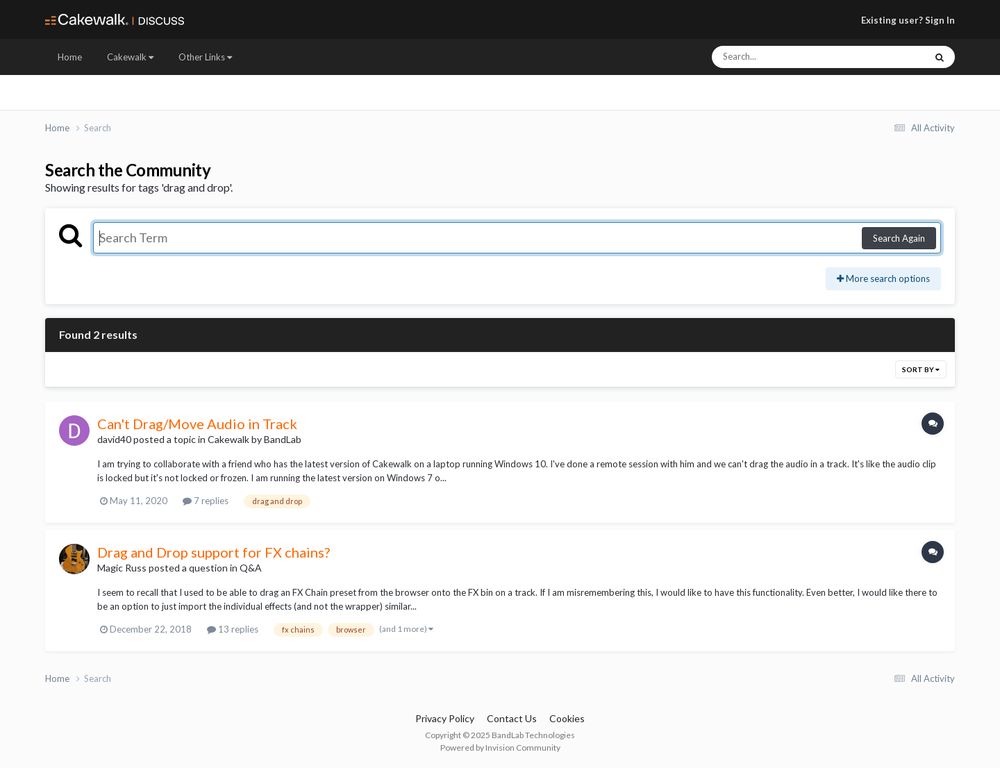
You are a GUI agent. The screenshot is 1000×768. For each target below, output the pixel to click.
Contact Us (512, 718)
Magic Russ (122, 568)
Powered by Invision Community (500, 747)
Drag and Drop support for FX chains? (213, 552)
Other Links (205, 56)
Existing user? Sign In (908, 20)
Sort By (921, 369)
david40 (114, 439)
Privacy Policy (444, 718)
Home (70, 56)
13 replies (232, 629)
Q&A (251, 568)
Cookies (567, 718)
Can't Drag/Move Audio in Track (197, 423)
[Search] (781, 57)
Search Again (899, 238)
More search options (883, 278)
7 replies (205, 500)
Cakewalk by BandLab (254, 439)
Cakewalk (130, 56)
